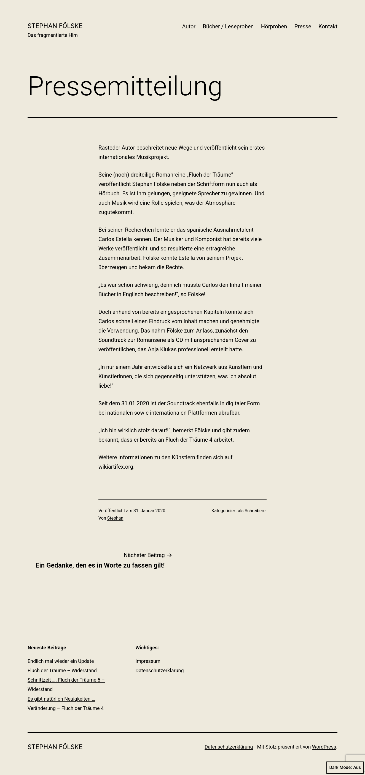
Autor (189, 26)
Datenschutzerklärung (159, 670)
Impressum (147, 661)
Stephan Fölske (55, 26)
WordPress (324, 747)
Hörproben (274, 26)
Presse (302, 26)
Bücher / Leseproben (228, 26)
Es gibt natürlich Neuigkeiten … (61, 699)
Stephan (115, 518)
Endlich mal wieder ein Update (61, 661)
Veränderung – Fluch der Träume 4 (66, 708)
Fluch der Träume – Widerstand (62, 670)
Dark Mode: (345, 767)
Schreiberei (256, 510)
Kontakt (327, 26)
